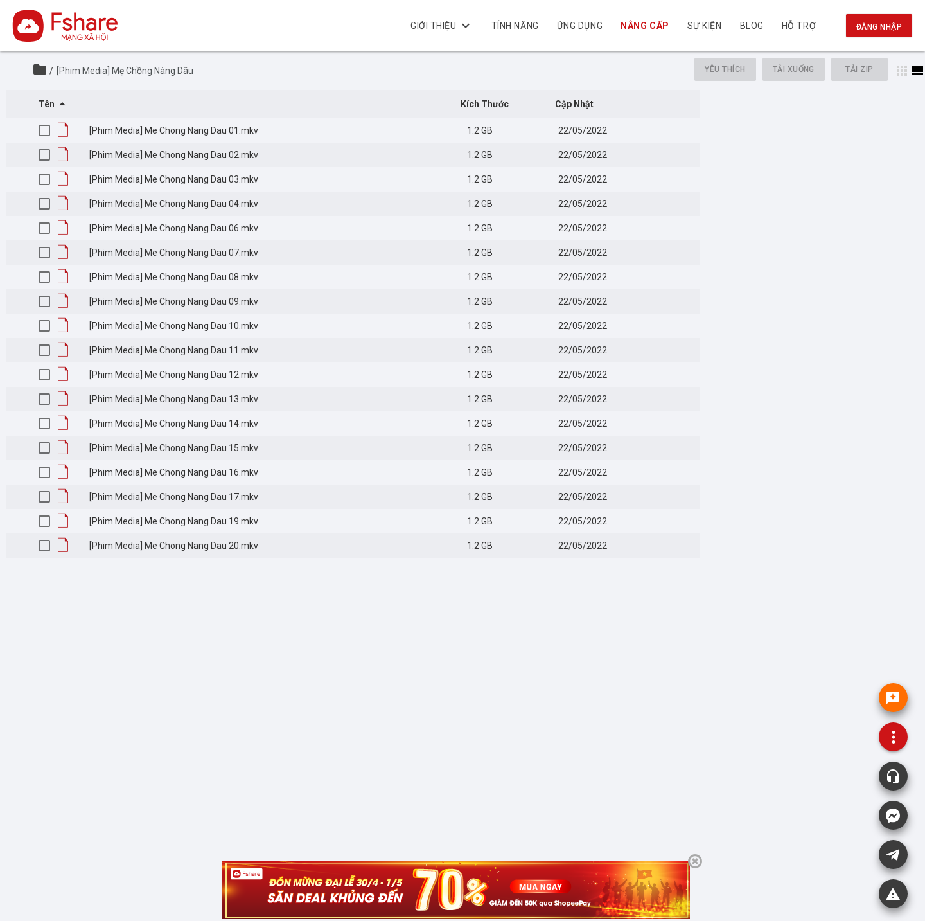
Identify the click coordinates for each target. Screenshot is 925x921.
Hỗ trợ (799, 26)
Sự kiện (704, 26)
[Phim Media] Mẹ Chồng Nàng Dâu (125, 71)
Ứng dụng (580, 26)
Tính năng (515, 26)
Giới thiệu (441, 26)
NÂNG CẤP (645, 26)
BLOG (752, 26)
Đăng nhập (879, 26)
